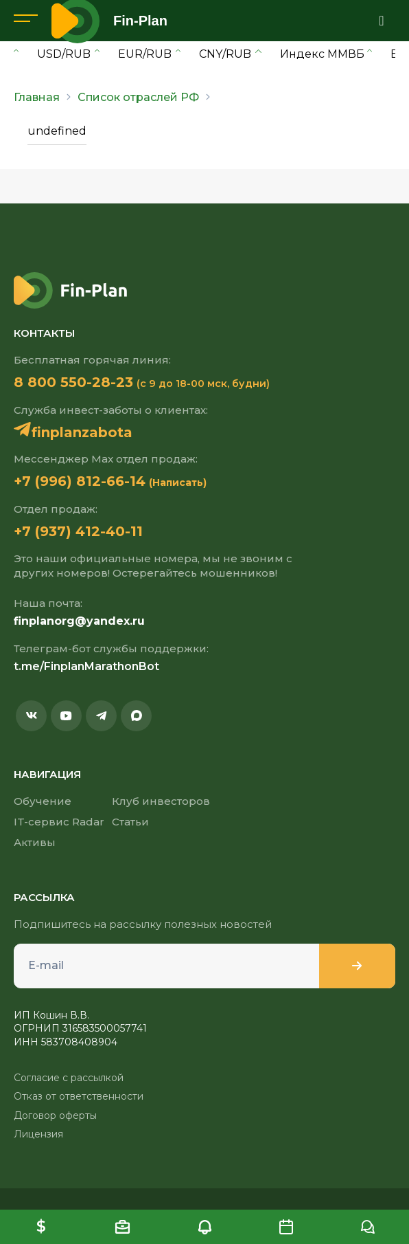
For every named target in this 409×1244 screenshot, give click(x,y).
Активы (35, 842)
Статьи (130, 821)
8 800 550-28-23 (73, 382)
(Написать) (178, 482)
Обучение (42, 801)
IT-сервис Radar (59, 821)
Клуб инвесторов (161, 801)
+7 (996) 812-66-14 (79, 481)
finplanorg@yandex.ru (79, 620)
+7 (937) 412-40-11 (78, 531)
